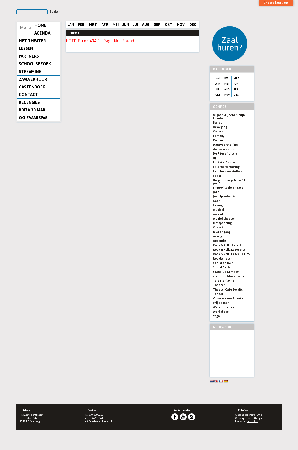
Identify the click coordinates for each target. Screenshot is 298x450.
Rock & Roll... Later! (227, 265)
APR (105, 45)
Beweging (220, 147)
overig (217, 256)
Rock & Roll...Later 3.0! (229, 269)
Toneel (218, 313)
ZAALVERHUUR (33, 99)
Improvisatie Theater (229, 207)
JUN (125, 45)
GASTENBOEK (32, 107)
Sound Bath (221, 287)
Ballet (217, 142)
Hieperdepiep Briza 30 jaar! (229, 201)
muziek (218, 234)
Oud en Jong (221, 251)
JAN (71, 45)
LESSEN (26, 68)
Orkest (218, 247)
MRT (93, 45)
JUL (217, 109)
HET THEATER (32, 61)
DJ (214, 178)
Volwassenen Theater (229, 318)
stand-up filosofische (228, 296)
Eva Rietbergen (255, 438)
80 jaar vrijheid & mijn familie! (229, 136)
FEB (81, 45)
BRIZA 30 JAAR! (33, 130)
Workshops (221, 331)
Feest (217, 195)
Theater (219, 305)
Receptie (219, 260)
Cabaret (219, 151)
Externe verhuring (226, 186)
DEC (192, 45)
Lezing (218, 225)
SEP (157, 45)
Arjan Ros (252, 441)
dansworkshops (224, 169)
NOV (181, 45)
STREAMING (30, 91)
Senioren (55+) (223, 282)
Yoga (216, 336)
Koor (216, 220)
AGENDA (27, 53)
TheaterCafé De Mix (228, 309)
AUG (145, 45)
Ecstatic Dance (224, 182)
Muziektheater (224, 238)
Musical (218, 229)
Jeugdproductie (224, 216)
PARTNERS (29, 76)
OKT (168, 45)
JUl (135, 45)
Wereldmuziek (223, 327)
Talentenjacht (223, 300)
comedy (218, 155)
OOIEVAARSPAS (33, 137)
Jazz (216, 212)
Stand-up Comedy (226, 291)
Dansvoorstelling (225, 164)
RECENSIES (29, 122)
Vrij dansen (221, 322)
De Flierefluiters (225, 173)
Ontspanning (222, 243)
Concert (219, 160)
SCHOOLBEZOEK (35, 84)
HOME (25, 45)
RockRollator (222, 278)
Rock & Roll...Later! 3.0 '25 (231, 274)
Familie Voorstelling (227, 191)
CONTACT (28, 114)
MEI (115, 45)
